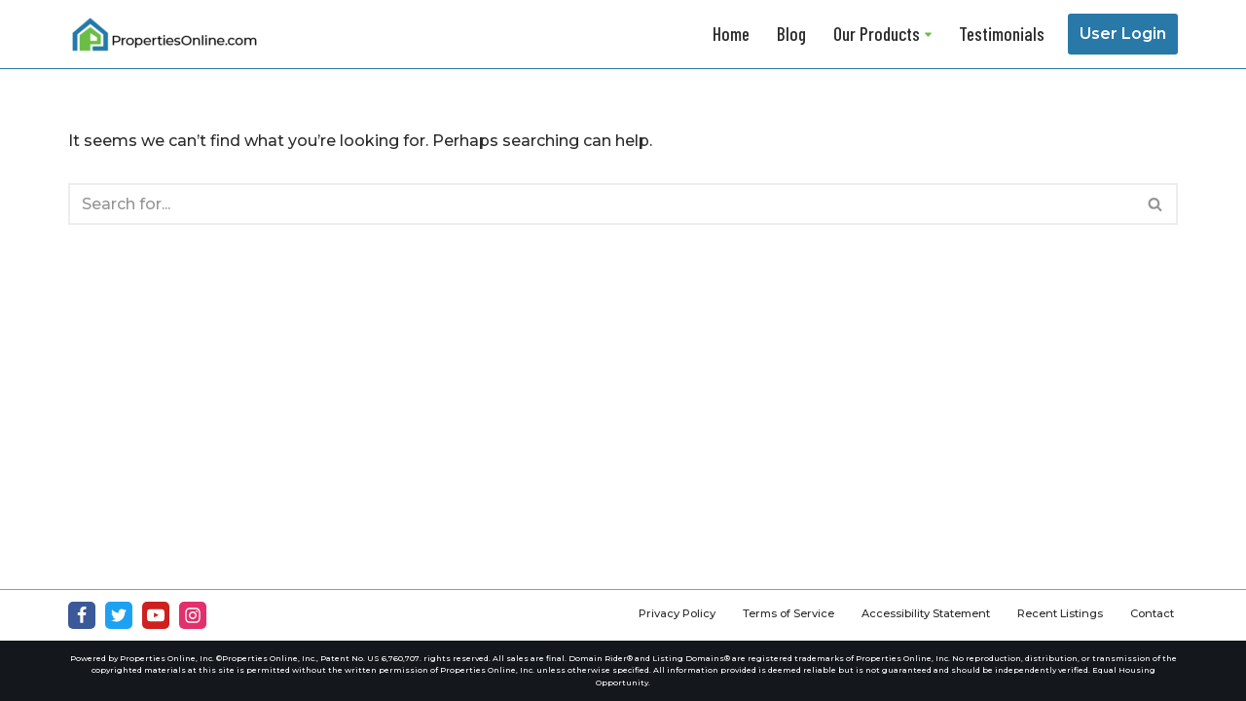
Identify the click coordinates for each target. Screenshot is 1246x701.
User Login (1123, 33)
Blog (791, 33)
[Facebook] (81, 615)
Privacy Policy (677, 613)
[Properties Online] (165, 34)
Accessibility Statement (925, 613)
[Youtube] (155, 615)
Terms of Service (788, 613)
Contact (1152, 613)
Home (731, 33)
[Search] (601, 204)
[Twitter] (118, 615)
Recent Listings (1060, 613)
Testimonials (1001, 33)
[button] (928, 34)
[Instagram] (192, 615)
